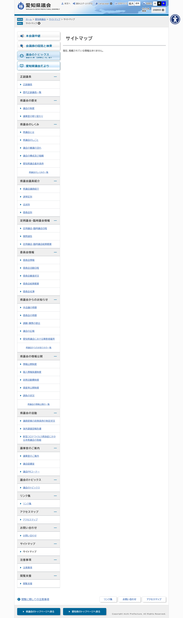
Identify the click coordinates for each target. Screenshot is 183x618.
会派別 (26, 204)
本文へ (67, 4)
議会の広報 (28, 331)
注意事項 (25, 559)
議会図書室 (28, 464)
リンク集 (25, 496)
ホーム (29, 19)
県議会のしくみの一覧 (38, 172)
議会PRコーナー (31, 472)
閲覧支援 (25, 575)
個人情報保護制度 (32, 372)
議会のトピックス (30, 480)
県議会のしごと (30, 140)
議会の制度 (28, 108)
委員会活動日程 (31, 268)
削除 (39, 23)
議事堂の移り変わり (33, 116)
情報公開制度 (30, 364)
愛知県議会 (40, 19)
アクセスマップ (29, 512)
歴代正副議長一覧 (32, 92)
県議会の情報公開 (31, 356)
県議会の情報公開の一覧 (39, 404)
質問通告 (27, 236)
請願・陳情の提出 (31, 323)
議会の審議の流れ (32, 148)
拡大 (131, 3)
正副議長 (25, 76)
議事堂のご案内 (30, 448)
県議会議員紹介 (30, 181)
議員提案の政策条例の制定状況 (39, 421)
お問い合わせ (28, 527)
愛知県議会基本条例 (33, 163)
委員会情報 (27, 252)
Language (103, 4)
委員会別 (27, 212)
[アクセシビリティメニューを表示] (175, 19)
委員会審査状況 (31, 276)
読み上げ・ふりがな (84, 4)
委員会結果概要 (31, 284)
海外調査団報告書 (32, 429)
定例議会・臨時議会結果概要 (37, 244)
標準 (137, 3)
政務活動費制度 (31, 380)
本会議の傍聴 (30, 307)
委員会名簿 (28, 291)
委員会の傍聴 (30, 315)
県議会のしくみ (29, 124)
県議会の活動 (28, 413)
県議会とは (28, 132)
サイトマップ (54, 19)
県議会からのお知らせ (34, 299)
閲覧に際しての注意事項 (35, 599)
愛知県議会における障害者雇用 (39, 339)
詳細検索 (157, 10)
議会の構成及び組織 (33, 156)
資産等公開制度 (31, 388)
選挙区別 (27, 197)
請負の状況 (28, 395)
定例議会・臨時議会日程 (35, 228)
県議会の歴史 (28, 100)
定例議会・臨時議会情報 (35, 220)
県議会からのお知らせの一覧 (38, 348)
